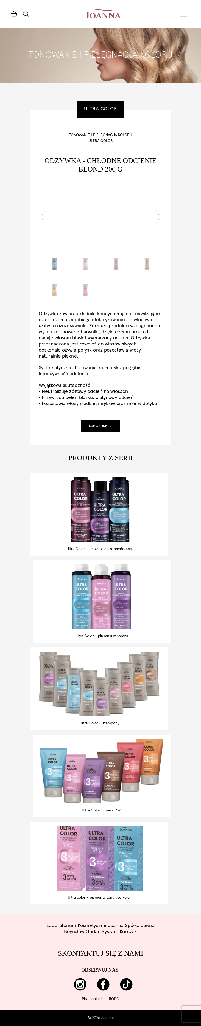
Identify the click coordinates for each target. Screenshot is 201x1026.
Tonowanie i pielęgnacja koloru (100, 135)
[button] (43, 217)
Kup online (100, 426)
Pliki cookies (92, 999)
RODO (114, 999)
